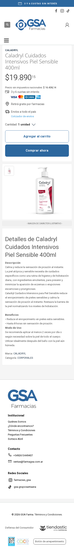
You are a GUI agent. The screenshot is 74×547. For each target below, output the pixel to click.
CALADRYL (19, 353)
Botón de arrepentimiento (49, 541)
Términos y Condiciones (21, 430)
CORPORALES (25, 357)
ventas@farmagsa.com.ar (25, 462)
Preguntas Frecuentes (20, 434)
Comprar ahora (37, 150)
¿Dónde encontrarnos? (21, 425)
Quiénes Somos (17, 421)
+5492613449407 (20, 456)
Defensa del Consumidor (19, 527)
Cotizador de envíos (22, 116)
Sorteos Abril (15, 438)
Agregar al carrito (37, 136)
